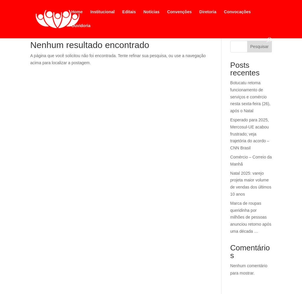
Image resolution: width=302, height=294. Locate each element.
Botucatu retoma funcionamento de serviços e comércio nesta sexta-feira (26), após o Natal (250, 96)
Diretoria (207, 12)
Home (77, 12)
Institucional (102, 12)
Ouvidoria (80, 26)
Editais (129, 12)
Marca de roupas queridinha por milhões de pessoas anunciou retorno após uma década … (250, 217)
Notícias (151, 12)
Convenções (179, 12)
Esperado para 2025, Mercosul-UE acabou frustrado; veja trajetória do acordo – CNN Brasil (249, 134)
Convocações (237, 12)
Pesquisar (259, 46)
